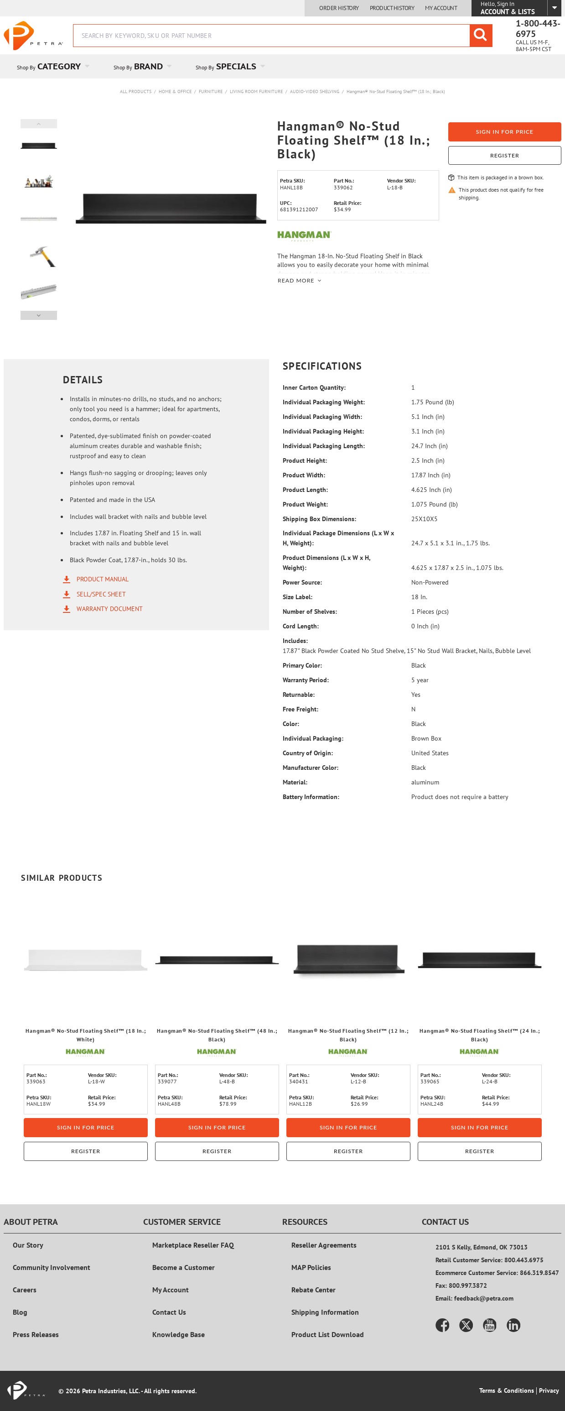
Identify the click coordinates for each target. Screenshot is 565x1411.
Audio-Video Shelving (314, 91)
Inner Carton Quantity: (314, 387)
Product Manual (103, 579)
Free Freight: (300, 709)
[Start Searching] (481, 35)
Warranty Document (110, 608)
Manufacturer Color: (310, 767)
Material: (295, 782)
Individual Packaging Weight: (324, 402)
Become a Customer (183, 1267)
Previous (39, 123)
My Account (441, 8)
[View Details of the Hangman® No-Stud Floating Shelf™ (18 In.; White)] (86, 960)
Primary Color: (302, 665)
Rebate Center (313, 1289)
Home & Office (175, 91)
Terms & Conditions (506, 1390)
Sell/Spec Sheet (101, 594)
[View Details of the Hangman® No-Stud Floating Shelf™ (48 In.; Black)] (217, 960)
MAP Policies (311, 1267)
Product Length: (305, 490)
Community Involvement (51, 1267)
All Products (135, 91)
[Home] (33, 35)
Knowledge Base (178, 1334)
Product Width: (304, 475)
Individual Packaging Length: (324, 446)
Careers (24, 1289)
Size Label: (297, 597)
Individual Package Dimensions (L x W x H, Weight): (338, 538)
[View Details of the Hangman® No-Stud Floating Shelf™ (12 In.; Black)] (348, 960)
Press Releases (36, 1334)
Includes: (295, 641)
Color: (291, 724)
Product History (392, 8)
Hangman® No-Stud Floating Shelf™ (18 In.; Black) (396, 91)
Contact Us (169, 1312)
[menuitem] (52, 66)
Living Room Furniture (256, 91)
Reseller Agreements (324, 1244)
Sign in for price (505, 131)
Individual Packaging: (313, 738)
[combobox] (282, 35)
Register (504, 155)
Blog (20, 1312)
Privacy (549, 1390)
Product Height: (305, 460)
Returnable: (299, 694)
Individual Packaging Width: (322, 417)
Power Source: (302, 582)
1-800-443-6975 (538, 28)
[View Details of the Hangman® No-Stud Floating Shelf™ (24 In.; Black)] (480, 960)
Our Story (28, 1244)
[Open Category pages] (92, 66)
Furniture (211, 91)
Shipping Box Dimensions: (319, 519)
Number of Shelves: (310, 611)
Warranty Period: (306, 680)
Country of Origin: (308, 753)
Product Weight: (305, 504)
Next (39, 315)
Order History (339, 8)
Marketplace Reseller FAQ (193, 1244)
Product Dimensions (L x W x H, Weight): (326, 563)
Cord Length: (301, 626)
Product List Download (327, 1334)
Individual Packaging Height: (323, 431)
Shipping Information (325, 1312)
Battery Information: (311, 797)
